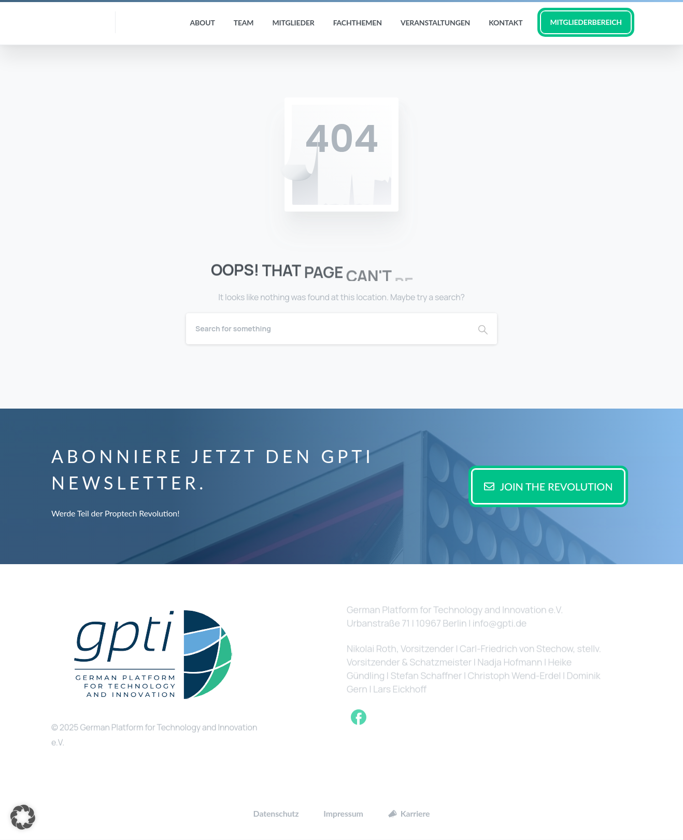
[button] (23, 817)
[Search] (327, 328)
